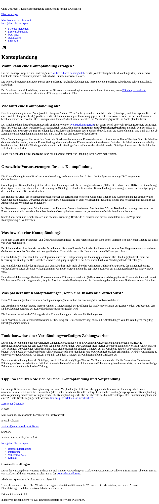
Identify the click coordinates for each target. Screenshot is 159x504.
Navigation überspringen (14, 23)
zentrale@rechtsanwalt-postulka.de (20, 426)
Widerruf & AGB (17, 454)
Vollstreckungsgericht (82, 124)
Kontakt (12, 457)
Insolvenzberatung (18, 31)
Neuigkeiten (14, 37)
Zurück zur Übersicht (12, 403)
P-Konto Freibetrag (18, 28)
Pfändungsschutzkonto (134, 90)
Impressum (14, 451)
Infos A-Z (13, 40)
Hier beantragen (9, 14)
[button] (13, 479)
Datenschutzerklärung (19, 448)
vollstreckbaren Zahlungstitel (68, 73)
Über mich (13, 34)
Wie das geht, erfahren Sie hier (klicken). (72, 398)
